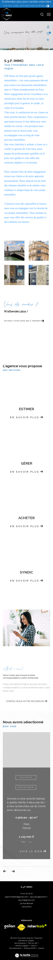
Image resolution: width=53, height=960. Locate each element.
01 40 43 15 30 (26, 893)
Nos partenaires (15, 948)
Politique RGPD (30, 948)
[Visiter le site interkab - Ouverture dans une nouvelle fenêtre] (37, 925)
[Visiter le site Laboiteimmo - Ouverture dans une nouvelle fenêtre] (26, 953)
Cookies (41, 948)
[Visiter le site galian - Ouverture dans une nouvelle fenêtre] (9, 926)
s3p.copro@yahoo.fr (38, 897)
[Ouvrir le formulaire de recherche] (42, 14)
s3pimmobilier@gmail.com (16, 897)
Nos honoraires (20, 943)
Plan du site (33, 943)
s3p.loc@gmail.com (26, 900)
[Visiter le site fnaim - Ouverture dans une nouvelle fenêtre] (21, 927)
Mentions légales (22, 946)
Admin (34, 946)
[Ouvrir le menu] (49, 14)
